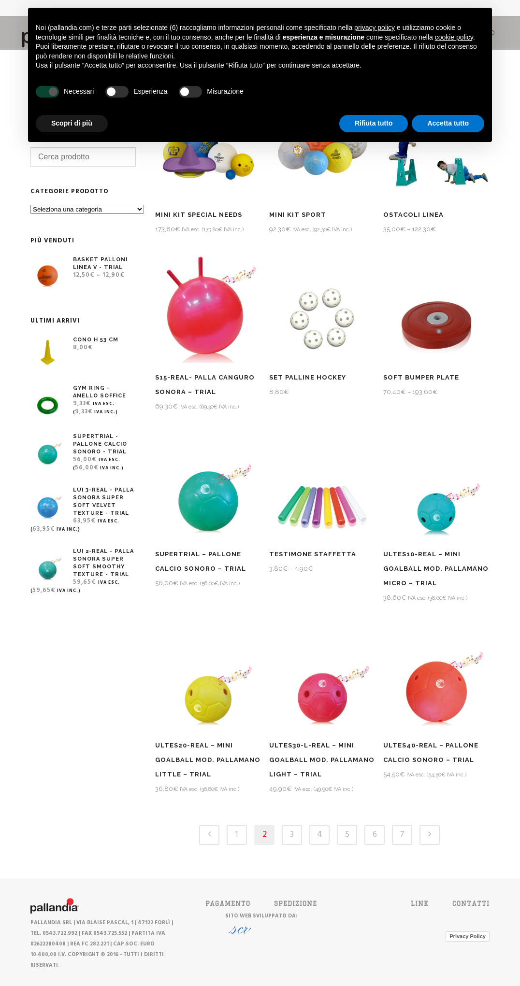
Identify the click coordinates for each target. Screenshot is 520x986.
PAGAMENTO (227, 903)
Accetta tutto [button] (448, 123)
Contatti (471, 903)
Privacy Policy (467, 936)
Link (420, 903)
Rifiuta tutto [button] (374, 123)
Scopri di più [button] (71, 123)
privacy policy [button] (374, 27)
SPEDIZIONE (295, 903)
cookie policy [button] (454, 37)
